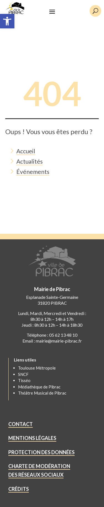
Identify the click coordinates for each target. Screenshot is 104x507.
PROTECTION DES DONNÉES (41, 452)
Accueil (25, 150)
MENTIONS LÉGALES (32, 438)
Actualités (29, 161)
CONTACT (20, 424)
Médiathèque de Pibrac (39, 386)
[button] (7, 21)
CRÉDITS (18, 489)
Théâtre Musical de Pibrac (42, 392)
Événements (32, 171)
